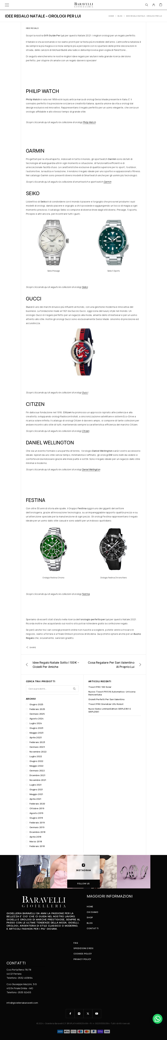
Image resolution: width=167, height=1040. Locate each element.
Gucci (85, 392)
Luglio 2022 (36, 756)
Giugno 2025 (36, 704)
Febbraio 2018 (37, 846)
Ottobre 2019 (37, 808)
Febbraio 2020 (37, 803)
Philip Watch (89, 122)
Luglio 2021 (36, 784)
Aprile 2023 (36, 737)
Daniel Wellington (91, 469)
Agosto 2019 (36, 813)
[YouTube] (96, 1013)
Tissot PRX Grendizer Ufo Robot (106, 704)
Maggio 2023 (37, 732)
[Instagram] (79, 1013)
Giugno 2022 (36, 761)
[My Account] (153, 4)
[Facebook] (70, 1013)
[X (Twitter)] (88, 1013)
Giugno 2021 (36, 789)
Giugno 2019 (36, 817)
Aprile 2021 (35, 798)
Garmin (107, 181)
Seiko (85, 287)
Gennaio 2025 (37, 713)
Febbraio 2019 (37, 822)
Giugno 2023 (36, 728)
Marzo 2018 (36, 841)
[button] (157, 1019)
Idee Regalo (32, 28)
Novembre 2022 (38, 751)
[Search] (146, 4)
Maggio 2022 (37, 765)
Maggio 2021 (36, 794)
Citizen (85, 430)
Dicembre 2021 (37, 775)
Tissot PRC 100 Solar (100, 686)
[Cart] (160, 5)
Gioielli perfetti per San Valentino (106, 699)
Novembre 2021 (38, 780)
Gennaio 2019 (37, 827)
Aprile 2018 (35, 836)
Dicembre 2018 (37, 832)
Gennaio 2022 (37, 770)
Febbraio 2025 (37, 709)
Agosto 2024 (37, 718)
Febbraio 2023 (37, 742)
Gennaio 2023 (37, 746)
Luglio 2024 (36, 723)
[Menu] (7, 5)
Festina (86, 593)
